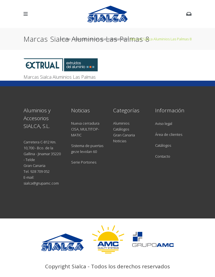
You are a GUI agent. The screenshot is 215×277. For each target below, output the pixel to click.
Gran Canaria (124, 135)
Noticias (119, 140)
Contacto (162, 156)
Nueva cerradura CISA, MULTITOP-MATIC (85, 129)
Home (65, 38)
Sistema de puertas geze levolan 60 (87, 148)
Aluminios (121, 123)
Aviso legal (163, 123)
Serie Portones (83, 162)
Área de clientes (168, 134)
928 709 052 (40, 171)
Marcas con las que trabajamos (100, 38)
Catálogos (121, 129)
